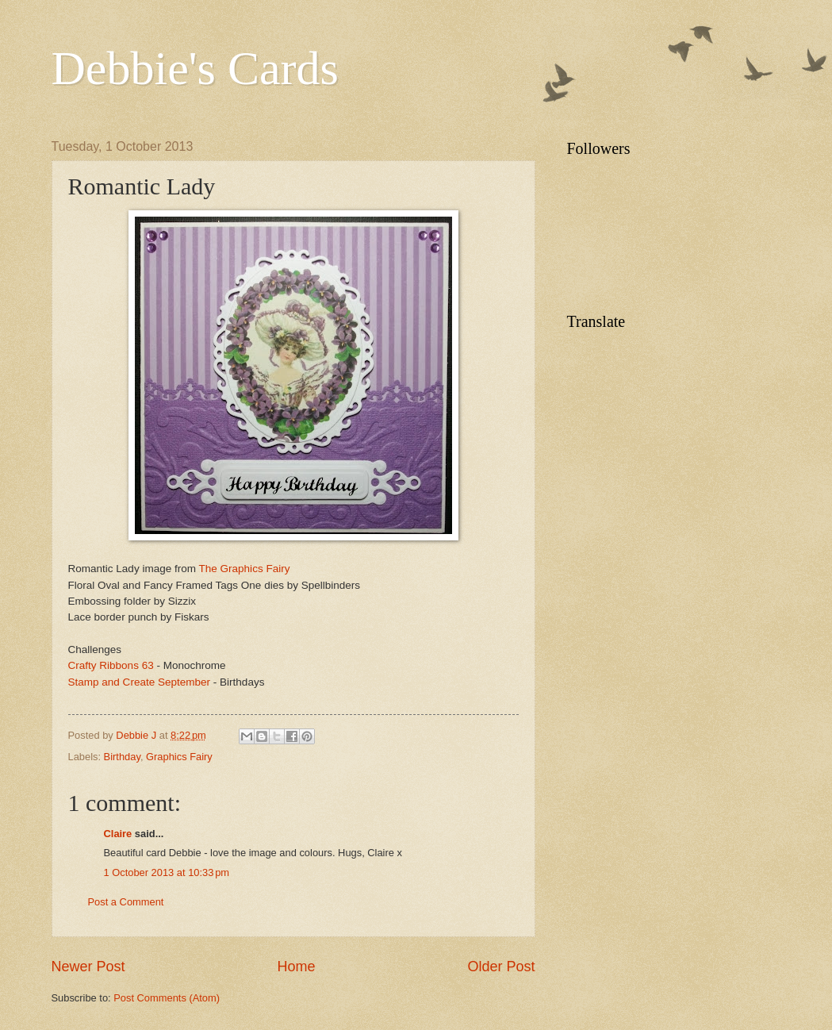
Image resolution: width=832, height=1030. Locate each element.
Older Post (501, 966)
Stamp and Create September (140, 682)
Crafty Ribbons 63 (111, 665)
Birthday (122, 757)
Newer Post (88, 966)
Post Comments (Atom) (166, 998)
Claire (118, 834)
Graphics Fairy (179, 757)
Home (296, 966)
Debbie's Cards (195, 68)
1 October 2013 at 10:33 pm (167, 872)
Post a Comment (126, 902)
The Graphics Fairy (244, 569)
